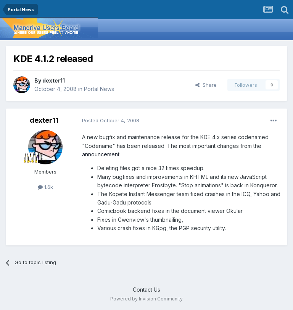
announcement (100, 154)
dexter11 (53, 80)
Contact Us (146, 289)
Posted (110, 120)
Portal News (99, 89)
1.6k (45, 187)
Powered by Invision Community (146, 299)
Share (206, 85)
